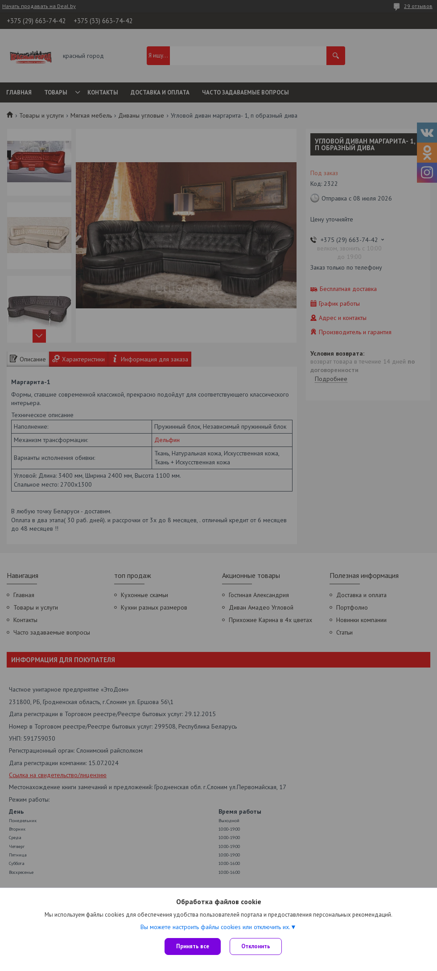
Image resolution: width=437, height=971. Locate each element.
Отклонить (255, 946)
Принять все (192, 946)
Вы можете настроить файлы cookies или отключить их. (215, 927)
